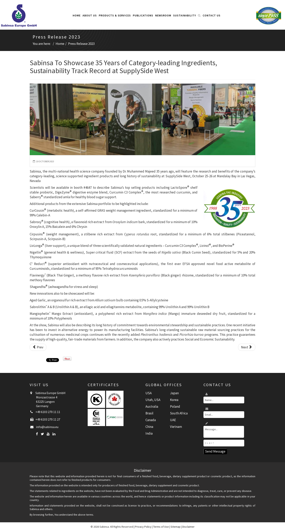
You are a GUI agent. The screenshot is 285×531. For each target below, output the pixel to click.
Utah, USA (152, 400)
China (149, 426)
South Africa (179, 413)
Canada (150, 420)
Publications (143, 15)
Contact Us (211, 15)
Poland (175, 406)
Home (77, 15)
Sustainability (184, 15)
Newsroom (163, 15)
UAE (173, 420)
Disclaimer (188, 526)
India (149, 433)
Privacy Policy (143, 526)
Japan (174, 393)
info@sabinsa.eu (47, 427)
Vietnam (176, 426)
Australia (151, 406)
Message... (223, 432)
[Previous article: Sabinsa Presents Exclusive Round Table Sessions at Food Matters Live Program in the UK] (38, 347)
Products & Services (115, 15)
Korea (174, 400)
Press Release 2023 (81, 43)
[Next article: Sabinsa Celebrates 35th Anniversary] (246, 347)
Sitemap (175, 526)
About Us (90, 15)
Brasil (149, 413)
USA (148, 393)
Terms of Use (161, 526)
